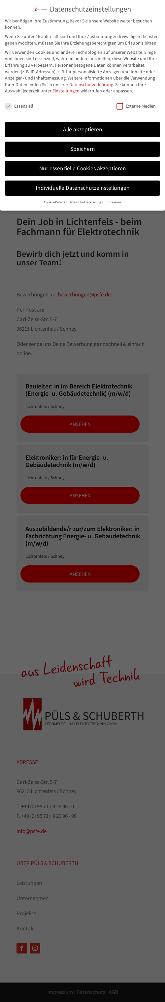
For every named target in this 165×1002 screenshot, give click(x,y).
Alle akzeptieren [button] (82, 122)
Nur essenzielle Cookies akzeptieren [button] (82, 161)
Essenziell (19, 99)
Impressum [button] (113, 195)
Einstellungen (66, 84)
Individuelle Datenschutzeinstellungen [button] (83, 180)
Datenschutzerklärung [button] (85, 195)
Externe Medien (136, 99)
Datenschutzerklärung (91, 77)
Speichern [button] (82, 141)
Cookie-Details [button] (55, 195)
